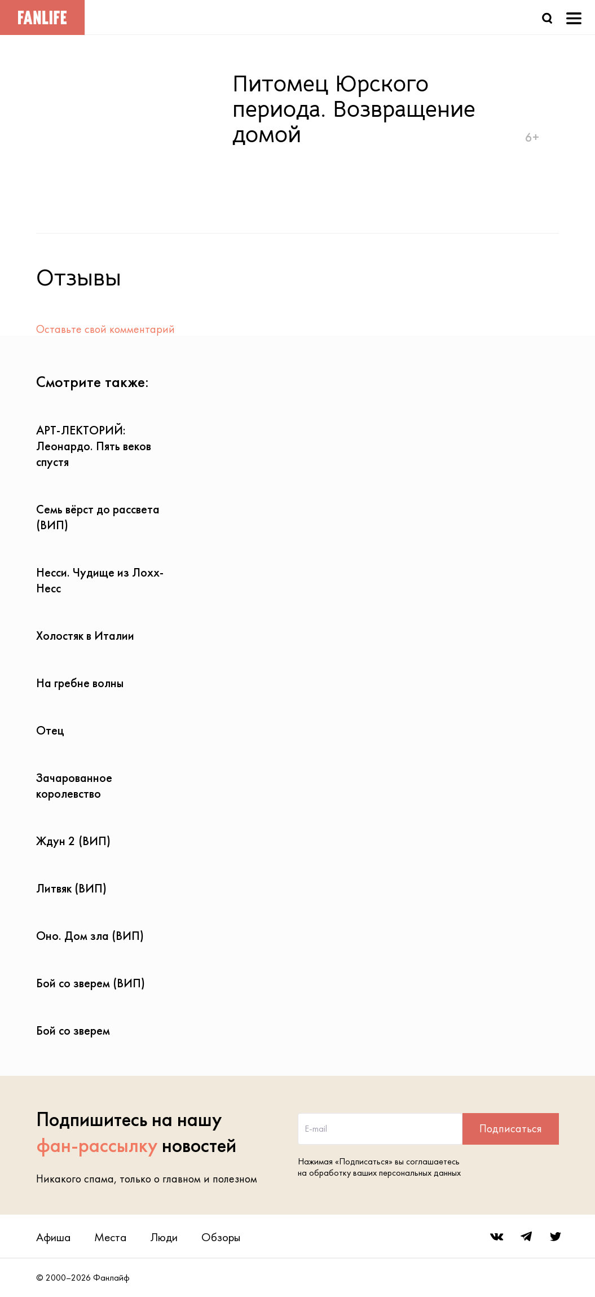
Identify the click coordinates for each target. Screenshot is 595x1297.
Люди (164, 1237)
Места (110, 1237)
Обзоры (220, 1237)
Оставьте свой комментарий (105, 329)
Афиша (53, 1237)
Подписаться (510, 1128)
